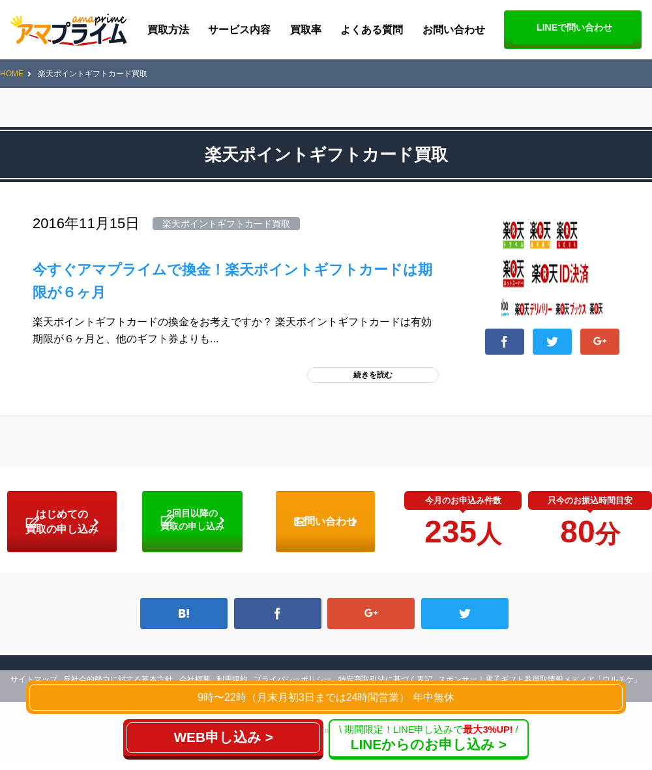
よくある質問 (371, 29)
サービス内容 (239, 29)
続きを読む (373, 374)
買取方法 (168, 29)
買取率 (305, 29)
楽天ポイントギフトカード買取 (226, 223)
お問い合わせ (453, 29)
